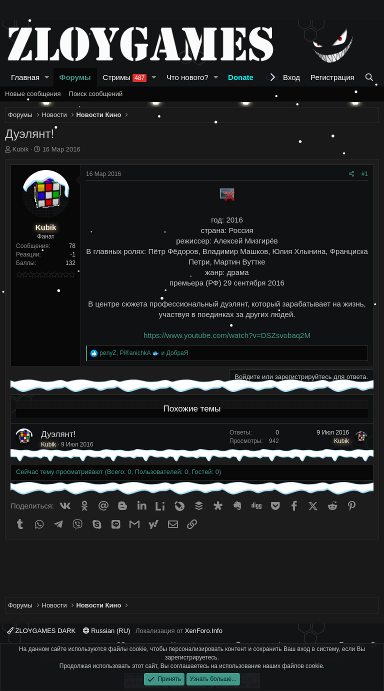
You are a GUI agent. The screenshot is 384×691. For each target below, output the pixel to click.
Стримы (125, 77)
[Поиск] (369, 77)
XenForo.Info (203, 630)
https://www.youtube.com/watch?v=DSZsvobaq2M (227, 335)
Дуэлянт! (58, 434)
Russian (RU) (106, 630)
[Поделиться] (352, 174)
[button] (47, 77)
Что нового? (187, 77)
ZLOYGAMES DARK (41, 630)
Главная (25, 77)
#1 (365, 174)
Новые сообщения (33, 94)
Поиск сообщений (96, 94)
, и (144, 353)
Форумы (75, 77)
